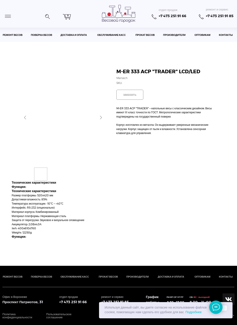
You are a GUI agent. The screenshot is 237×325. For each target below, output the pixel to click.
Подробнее (193, 312)
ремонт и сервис (217, 9)
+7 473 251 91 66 (172, 16)
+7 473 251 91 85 (219, 16)
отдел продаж (168, 10)
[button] (47, 16)
